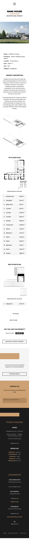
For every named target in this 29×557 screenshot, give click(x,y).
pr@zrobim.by (14, 524)
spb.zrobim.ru (12, 454)
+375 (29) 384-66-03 (14, 493)
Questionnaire (14, 501)
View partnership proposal (14, 516)
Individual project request (14, 341)
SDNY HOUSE (13, 320)
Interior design (14, 373)
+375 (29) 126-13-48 (13, 482)
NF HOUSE (16, 313)
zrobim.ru (12, 452)
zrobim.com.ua (13, 460)
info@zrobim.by (14, 443)
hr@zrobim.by (14, 498)
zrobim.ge (12, 456)
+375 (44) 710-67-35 (13, 438)
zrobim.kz (12, 458)
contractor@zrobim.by (14, 486)
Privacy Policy (23, 533)
